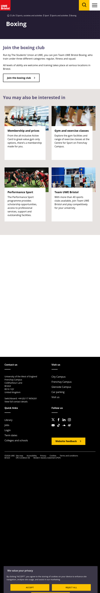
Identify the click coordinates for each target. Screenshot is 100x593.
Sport (46, 15)
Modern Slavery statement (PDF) (47, 458)
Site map (19, 455)
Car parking (58, 392)
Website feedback (66, 441)
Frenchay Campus (62, 381)
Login (8, 430)
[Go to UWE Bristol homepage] (8, 15)
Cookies (53, 455)
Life (13, 15)
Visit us (56, 397)
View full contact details (16, 401)
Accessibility (32, 455)
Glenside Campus (61, 387)
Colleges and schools (16, 440)
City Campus (59, 376)
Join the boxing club (19, 78)
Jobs (7, 425)
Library (8, 420)
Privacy (43, 455)
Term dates (11, 435)
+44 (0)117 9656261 (27, 398)
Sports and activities (59, 15)
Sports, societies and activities (29, 15)
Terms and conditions (69, 455)
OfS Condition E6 (23, 458)
